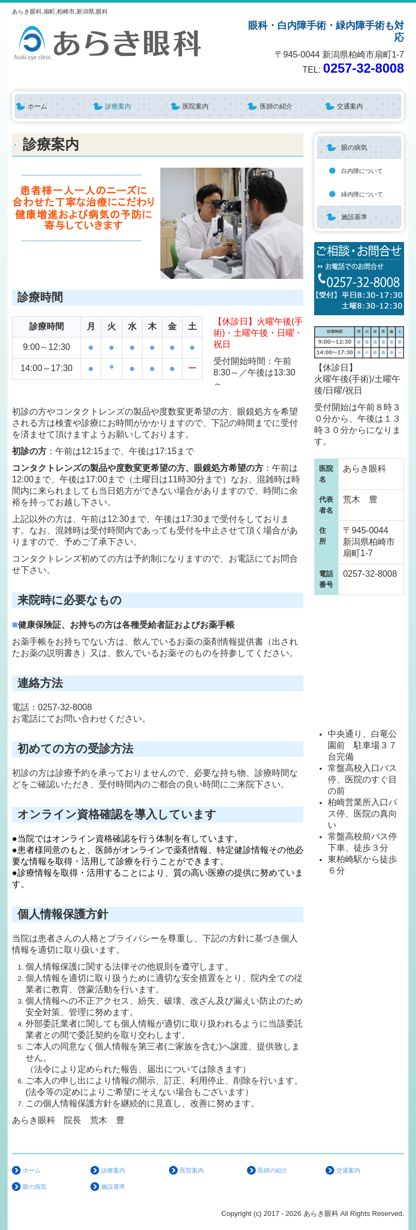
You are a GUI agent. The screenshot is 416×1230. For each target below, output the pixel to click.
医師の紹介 (276, 106)
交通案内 (350, 106)
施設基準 (354, 217)
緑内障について (362, 194)
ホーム (37, 106)
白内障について (362, 171)
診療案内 (118, 106)
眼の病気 (354, 147)
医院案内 (196, 106)
